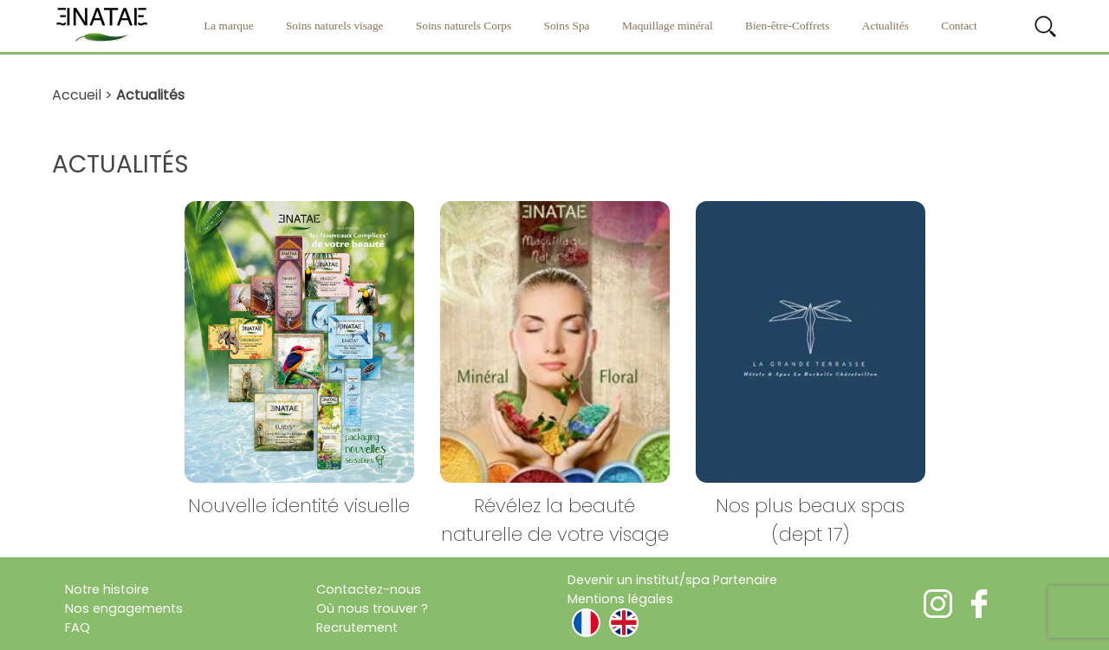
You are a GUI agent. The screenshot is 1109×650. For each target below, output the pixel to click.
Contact (958, 25)
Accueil (76, 95)
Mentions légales (620, 599)
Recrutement (357, 627)
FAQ (77, 627)
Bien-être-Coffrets (787, 25)
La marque (228, 25)
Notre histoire (107, 589)
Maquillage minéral (667, 25)
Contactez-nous (368, 589)
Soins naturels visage (335, 25)
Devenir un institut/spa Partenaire (672, 579)
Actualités (885, 25)
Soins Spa (567, 25)
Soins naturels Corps (463, 25)
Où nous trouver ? (372, 608)
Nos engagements (124, 608)
